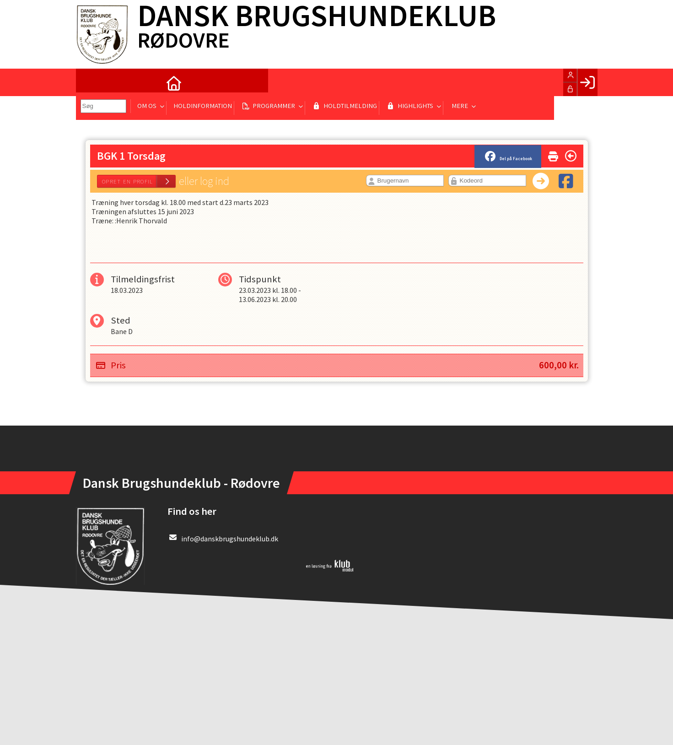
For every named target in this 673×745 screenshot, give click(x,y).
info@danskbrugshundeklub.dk (229, 538)
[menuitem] (89, 82)
